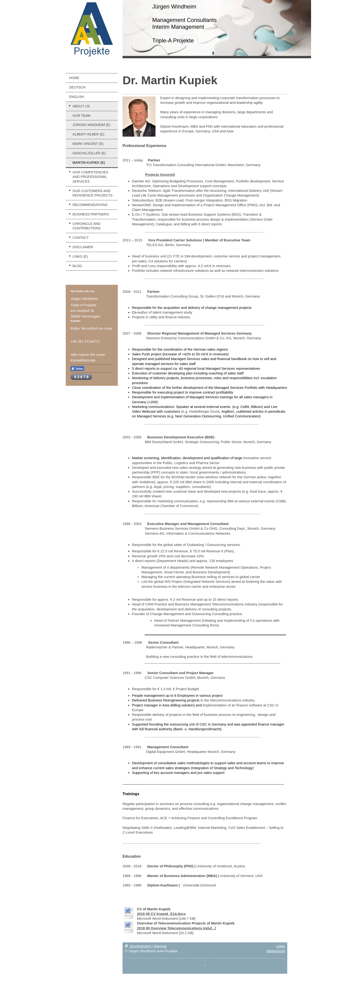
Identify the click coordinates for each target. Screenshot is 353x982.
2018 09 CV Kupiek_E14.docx (161, 914)
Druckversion (138, 946)
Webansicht (276, 951)
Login (280, 946)
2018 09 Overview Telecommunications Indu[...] (176, 928)
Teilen (77, 368)
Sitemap (160, 946)
